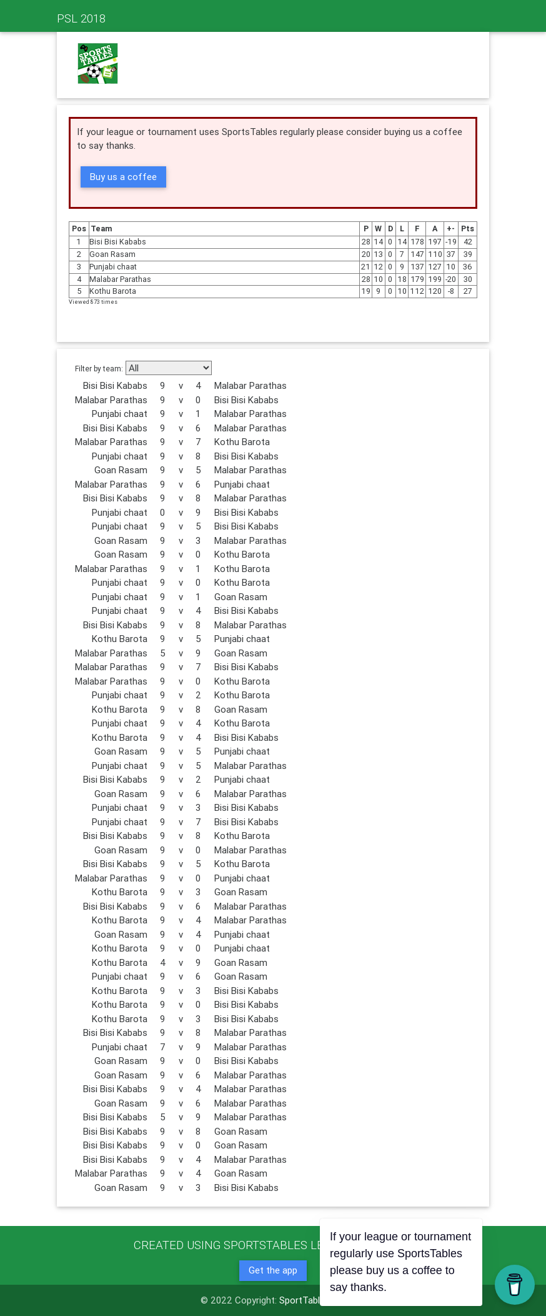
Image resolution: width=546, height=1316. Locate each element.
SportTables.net (312, 1300)
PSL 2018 (81, 18)
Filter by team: (99, 368)
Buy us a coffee (123, 177)
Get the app (273, 1270)
